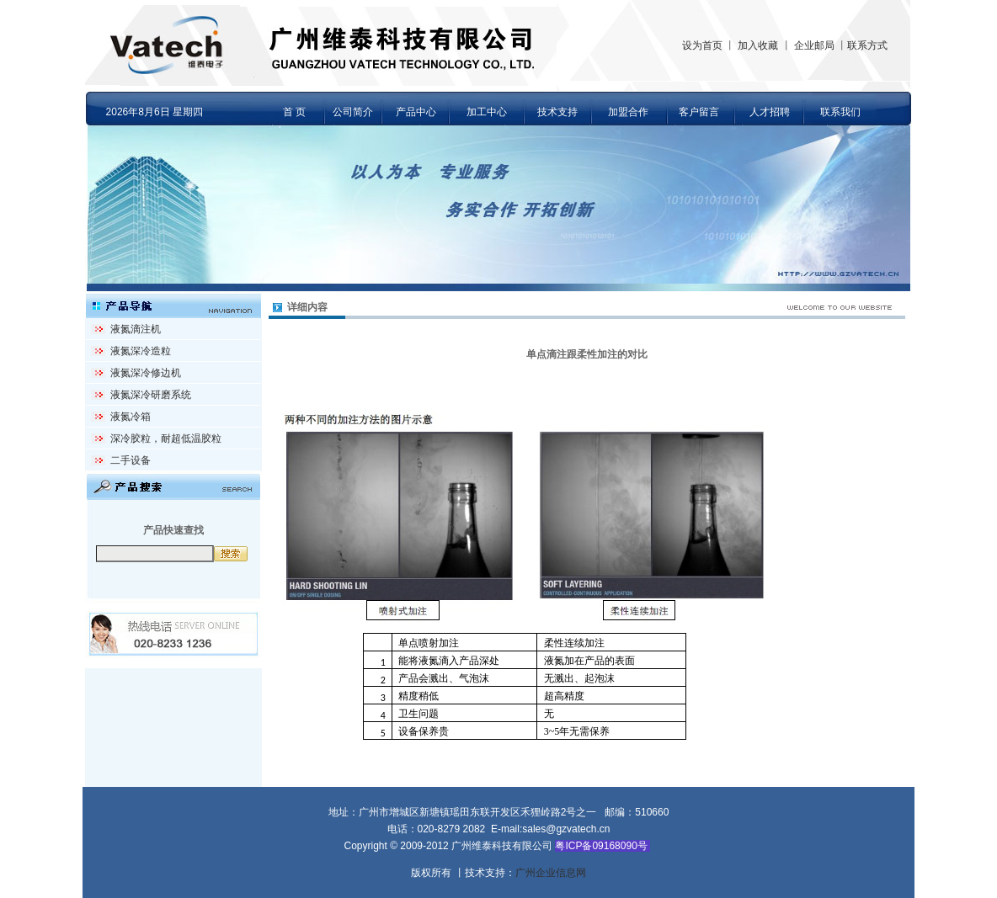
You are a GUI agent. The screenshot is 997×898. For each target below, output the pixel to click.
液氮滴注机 (135, 329)
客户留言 (699, 112)
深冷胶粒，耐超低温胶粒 (165, 438)
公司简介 (353, 112)
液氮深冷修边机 (145, 373)
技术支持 (557, 112)
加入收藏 (758, 45)
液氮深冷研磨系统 (150, 395)
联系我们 (840, 112)
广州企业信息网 (550, 873)
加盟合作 (628, 112)
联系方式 (867, 45)
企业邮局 (814, 45)
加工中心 (487, 112)
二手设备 (130, 460)
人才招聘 (769, 112)
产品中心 (416, 112)
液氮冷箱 (130, 416)
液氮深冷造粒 (140, 351)
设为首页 (702, 45)
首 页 (294, 112)
